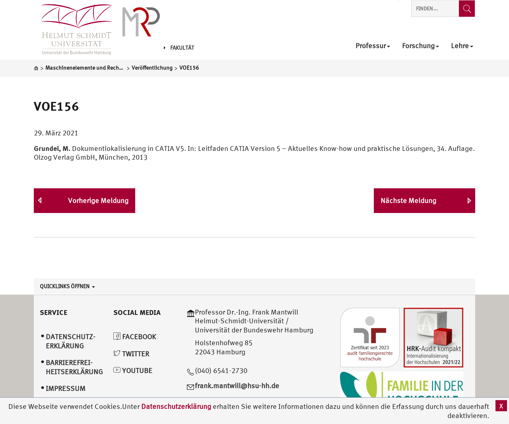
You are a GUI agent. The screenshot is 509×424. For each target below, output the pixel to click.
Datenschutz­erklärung (70, 341)
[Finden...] (467, 8)
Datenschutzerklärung (176, 406)
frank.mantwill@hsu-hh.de (237, 385)
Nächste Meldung (408, 200)
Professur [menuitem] (373, 46)
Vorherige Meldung (98, 200)
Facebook (134, 336)
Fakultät (179, 48)
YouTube (132, 370)
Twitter (131, 354)
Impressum (65, 388)
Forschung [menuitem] (420, 46)
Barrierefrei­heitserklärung (74, 367)
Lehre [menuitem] (462, 46)
